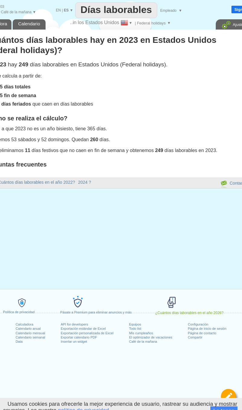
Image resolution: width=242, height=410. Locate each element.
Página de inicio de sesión (207, 328)
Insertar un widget (74, 341)
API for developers (74, 324)
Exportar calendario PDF (79, 337)
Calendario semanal (30, 337)
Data (19, 341)
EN (58, 10)
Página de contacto (202, 333)
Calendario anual (28, 328)
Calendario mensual (30, 333)
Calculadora (24, 324)
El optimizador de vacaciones (150, 337)
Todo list (135, 328)
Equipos (135, 324)
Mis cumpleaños (141, 333)
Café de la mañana (143, 341)
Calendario (29, 23)
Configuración (198, 324)
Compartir (195, 337)
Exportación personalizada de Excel (87, 333)
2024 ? (84, 182)
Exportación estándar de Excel (83, 328)
